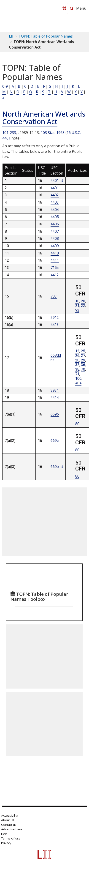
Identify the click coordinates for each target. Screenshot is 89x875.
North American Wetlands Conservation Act (43, 117)
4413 (55, 325)
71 (77, 374)
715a (55, 267)
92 (77, 310)
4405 (55, 217)
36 (83, 365)
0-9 (5, 86)
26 (77, 355)
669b (55, 414)
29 (83, 360)
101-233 (9, 132)
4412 (55, 275)
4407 (55, 231)
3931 (55, 390)
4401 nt (57, 180)
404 (78, 383)
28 (77, 360)
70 (83, 369)
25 (83, 351)
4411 (55, 260)
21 (77, 306)
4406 (55, 224)
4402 (55, 195)
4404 (55, 210)
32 (77, 365)
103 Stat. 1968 (53, 132)
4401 (55, 188)
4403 (55, 202)
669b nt (57, 467)
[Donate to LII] (64, 8)
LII (11, 36)
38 (77, 369)
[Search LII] (71, 8)
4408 (55, 238)
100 (78, 378)
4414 (55, 397)
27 (83, 355)
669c (55, 440)
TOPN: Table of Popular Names (46, 36)
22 (83, 306)
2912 (55, 317)
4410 (55, 253)
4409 (55, 246)
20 (83, 301)
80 (77, 424)
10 (77, 301)
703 (54, 296)
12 (77, 351)
